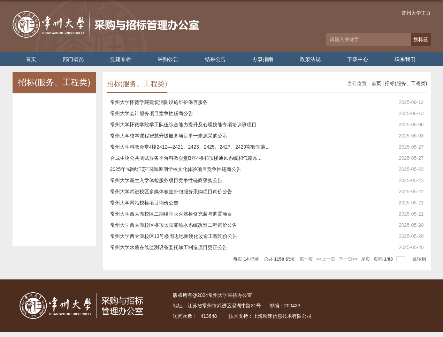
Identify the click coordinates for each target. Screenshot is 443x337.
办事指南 (262, 59)
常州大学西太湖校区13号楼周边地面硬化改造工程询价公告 (174, 236)
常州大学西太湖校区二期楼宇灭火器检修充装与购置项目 (171, 214)
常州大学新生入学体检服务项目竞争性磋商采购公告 (166, 180)
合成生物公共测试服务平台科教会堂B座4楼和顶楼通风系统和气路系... (186, 158)
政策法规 (310, 59)
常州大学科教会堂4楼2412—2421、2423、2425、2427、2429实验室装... (190, 147)
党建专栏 (120, 59)
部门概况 (73, 59)
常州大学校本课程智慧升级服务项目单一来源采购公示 (168, 135)
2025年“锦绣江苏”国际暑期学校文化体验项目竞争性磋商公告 (175, 169)
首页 (31, 59)
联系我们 (405, 59)
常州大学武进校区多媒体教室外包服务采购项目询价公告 (171, 191)
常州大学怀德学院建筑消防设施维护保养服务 (159, 102)
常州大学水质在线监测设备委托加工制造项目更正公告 (168, 247)
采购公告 (168, 59)
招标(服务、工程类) (406, 83)
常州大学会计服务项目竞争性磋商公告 (151, 113)
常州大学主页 (416, 12)
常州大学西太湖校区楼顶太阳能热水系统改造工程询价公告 (173, 225)
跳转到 (419, 259)
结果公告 (215, 59)
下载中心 (357, 59)
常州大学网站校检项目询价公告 (144, 202)
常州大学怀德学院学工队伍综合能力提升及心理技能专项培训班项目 (183, 124)
